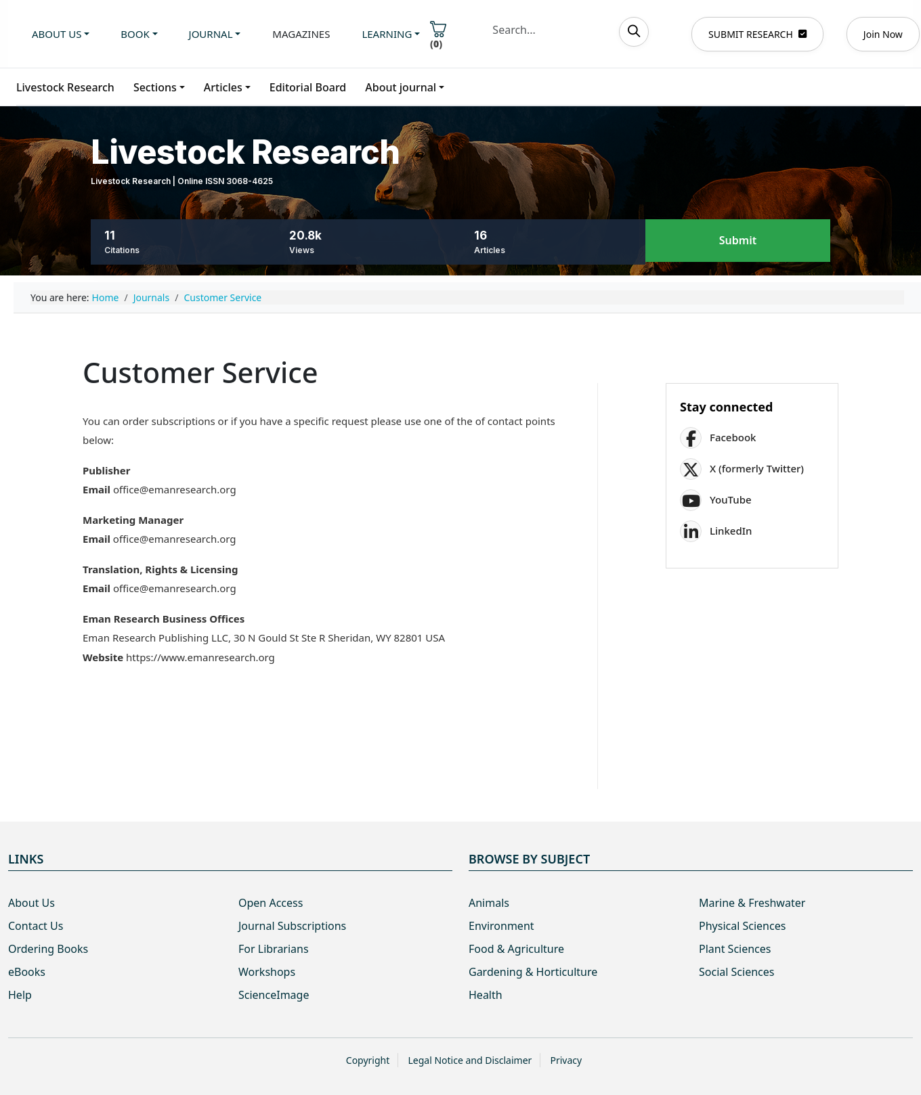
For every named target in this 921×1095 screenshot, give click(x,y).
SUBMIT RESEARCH (757, 34)
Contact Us (35, 925)
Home (105, 297)
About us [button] (56, 34)
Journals (151, 297)
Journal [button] (211, 34)
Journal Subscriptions (292, 925)
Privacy (566, 1060)
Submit (737, 240)
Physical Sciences (742, 925)
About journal (400, 87)
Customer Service (222, 297)
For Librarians (273, 948)
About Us (31, 902)
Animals (489, 902)
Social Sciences (736, 971)
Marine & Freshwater (752, 902)
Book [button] (135, 34)
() (438, 35)
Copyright (368, 1060)
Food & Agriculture (516, 948)
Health (485, 994)
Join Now (883, 34)
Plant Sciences (735, 948)
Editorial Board (308, 87)
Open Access (270, 902)
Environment (501, 925)
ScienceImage (273, 994)
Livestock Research (65, 87)
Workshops (266, 971)
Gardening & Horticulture (533, 971)
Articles (223, 87)
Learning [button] (387, 34)
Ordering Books (48, 948)
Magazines (301, 34)
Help (20, 994)
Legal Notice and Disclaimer (470, 1060)
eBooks (26, 971)
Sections (155, 87)
